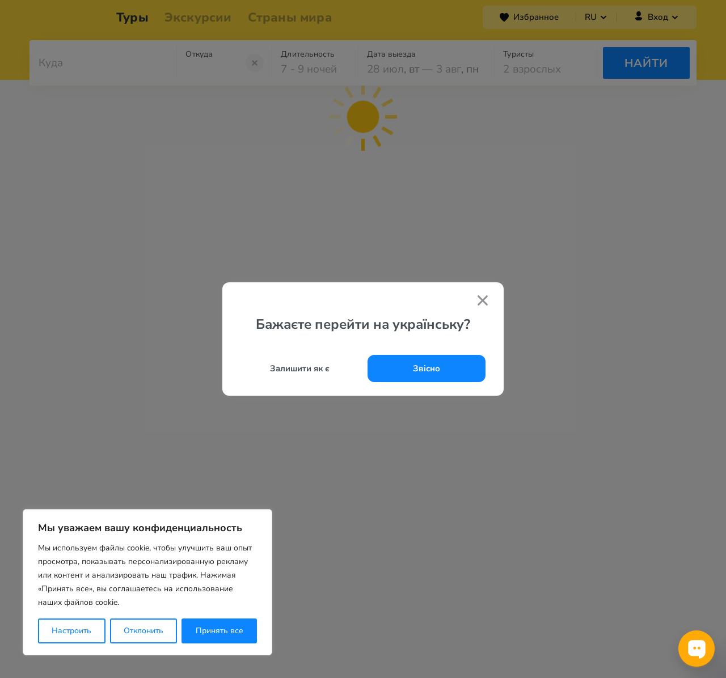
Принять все (219, 630)
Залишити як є (300, 368)
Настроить (71, 630)
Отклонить (143, 630)
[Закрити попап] (482, 302)
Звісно (426, 368)
